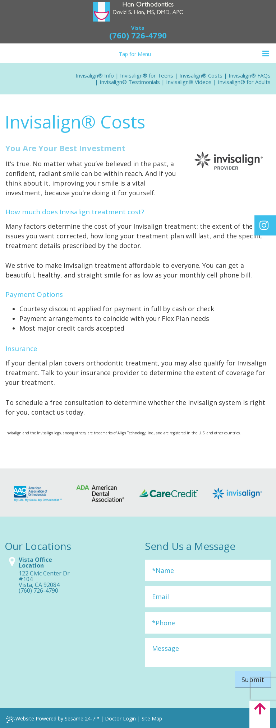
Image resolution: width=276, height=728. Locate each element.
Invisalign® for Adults (244, 82)
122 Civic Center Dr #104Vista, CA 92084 (44, 579)
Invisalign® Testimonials (130, 82)
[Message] (208, 652)
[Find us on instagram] (264, 225)
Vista (137, 27)
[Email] (208, 596)
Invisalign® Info (94, 75)
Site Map (152, 718)
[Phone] (208, 623)
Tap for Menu (194, 53)
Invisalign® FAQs (250, 75)
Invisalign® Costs (200, 75)
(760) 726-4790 (138, 35)
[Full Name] (208, 570)
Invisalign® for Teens (146, 75)
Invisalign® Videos (189, 82)
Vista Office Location (35, 562)
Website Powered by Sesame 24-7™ (52, 719)
